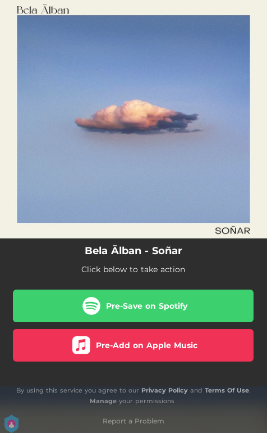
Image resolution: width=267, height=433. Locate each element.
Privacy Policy (164, 390)
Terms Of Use (227, 390)
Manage (103, 401)
